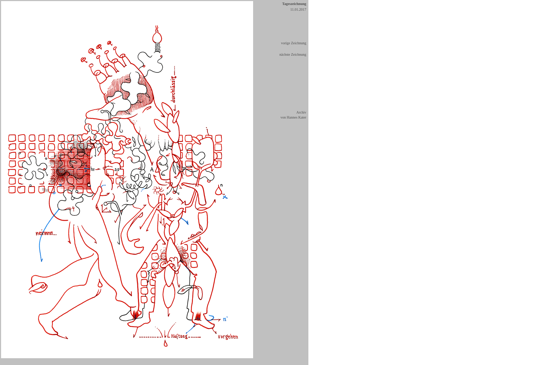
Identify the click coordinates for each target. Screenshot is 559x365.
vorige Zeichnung (293, 43)
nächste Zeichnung (293, 54)
